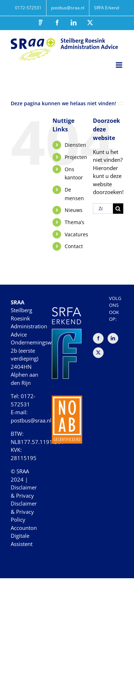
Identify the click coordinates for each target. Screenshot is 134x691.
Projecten (76, 157)
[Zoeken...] (103, 208)
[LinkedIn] (113, 338)
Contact (74, 246)
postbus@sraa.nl (31, 420)
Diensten (75, 144)
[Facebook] (98, 338)
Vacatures (76, 234)
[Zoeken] (118, 208)
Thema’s (74, 222)
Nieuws (74, 210)
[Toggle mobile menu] (119, 65)
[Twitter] (98, 352)
